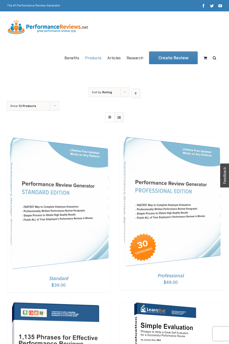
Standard (58, 278)
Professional (170, 275)
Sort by (102, 92)
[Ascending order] (135, 93)
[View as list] (119, 117)
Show (23, 106)
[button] (214, 57)
